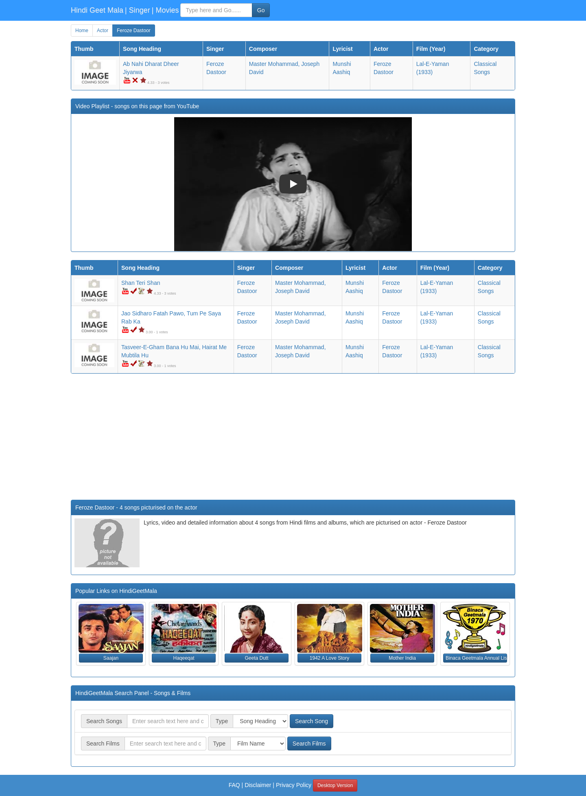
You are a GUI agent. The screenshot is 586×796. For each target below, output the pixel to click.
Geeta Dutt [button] (256, 658)
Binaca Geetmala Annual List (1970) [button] (476, 658)
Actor (102, 30)
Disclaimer (258, 785)
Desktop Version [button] (335, 785)
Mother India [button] (402, 658)
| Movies (165, 10)
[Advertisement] (293, 439)
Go (261, 10)
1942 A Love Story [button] (329, 658)
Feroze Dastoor (134, 30)
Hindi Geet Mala (97, 10)
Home (81, 30)
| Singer (137, 10)
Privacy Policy (293, 785)
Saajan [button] (110, 658)
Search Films (309, 743)
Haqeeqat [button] (183, 658)
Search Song (311, 721)
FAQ (234, 785)
